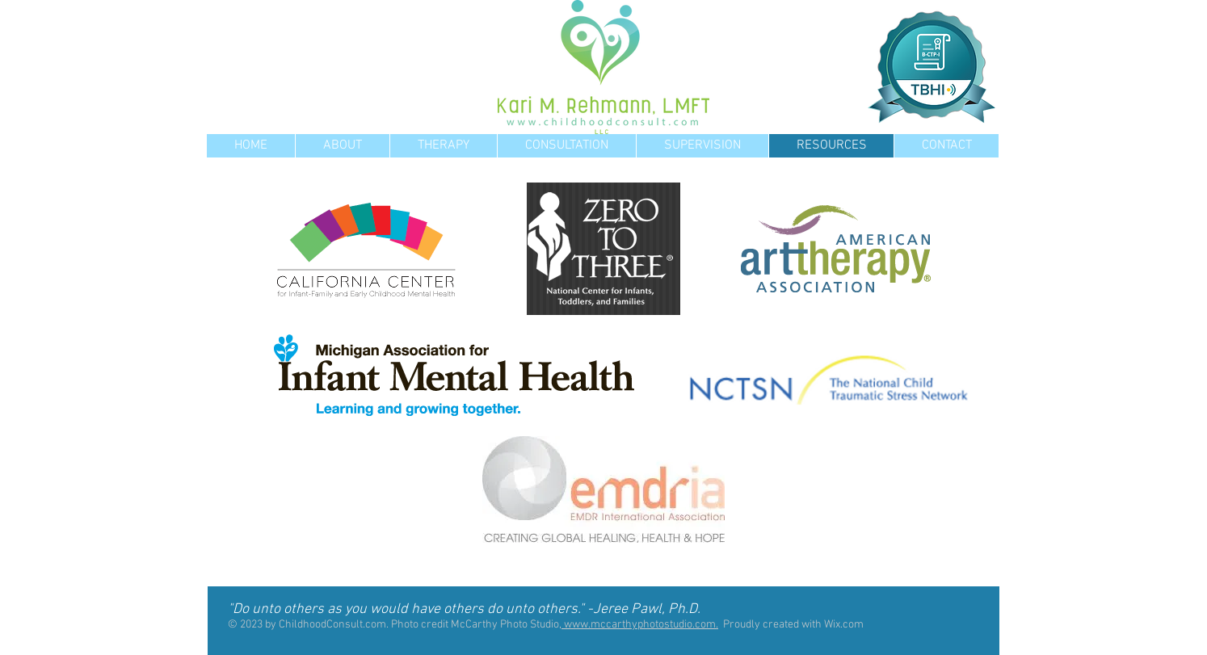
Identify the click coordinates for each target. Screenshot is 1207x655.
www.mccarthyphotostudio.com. (639, 625)
